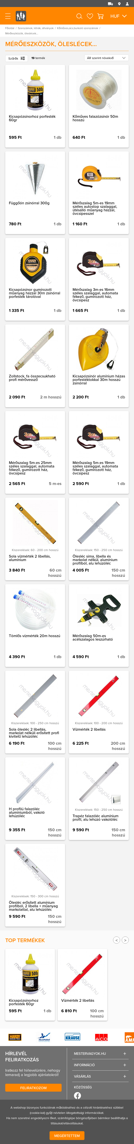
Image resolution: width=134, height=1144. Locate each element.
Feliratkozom (33, 1087)
